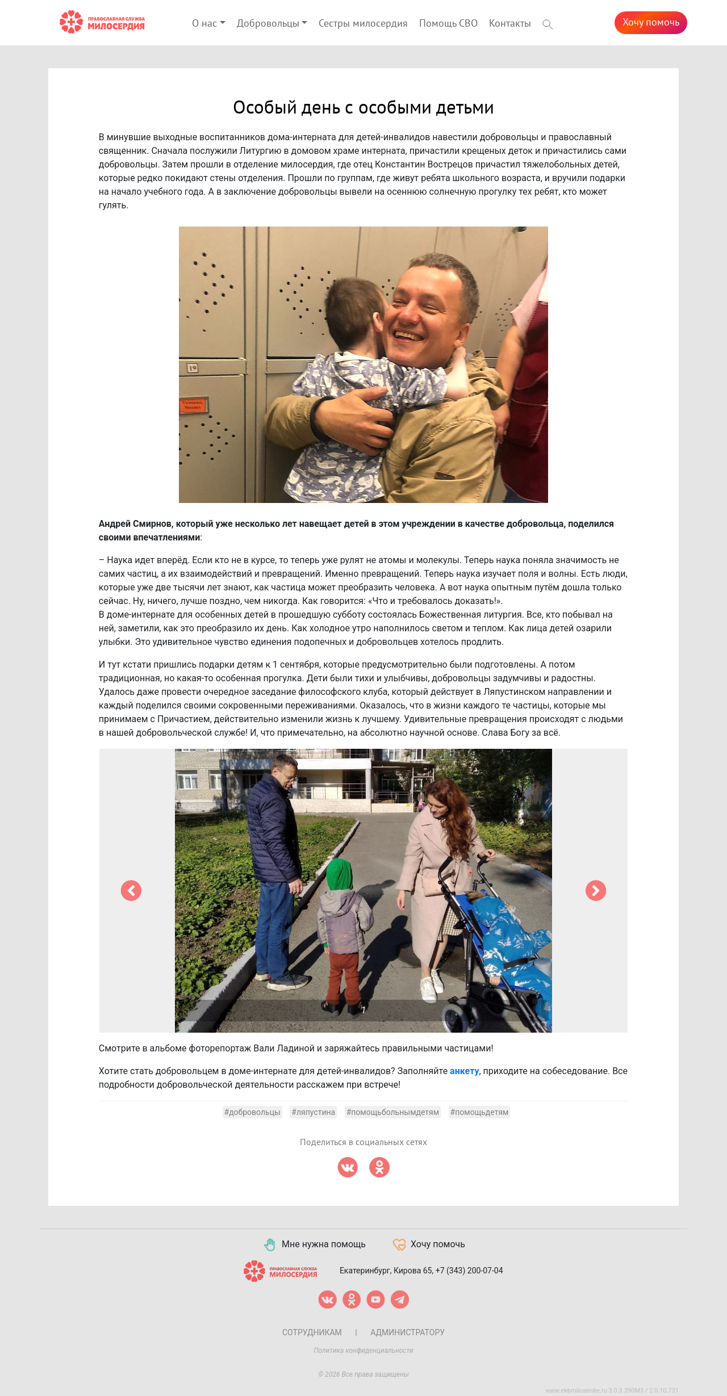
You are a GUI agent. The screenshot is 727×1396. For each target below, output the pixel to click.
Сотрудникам (312, 1332)
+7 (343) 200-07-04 (469, 1270)
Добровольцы (268, 24)
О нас (204, 24)
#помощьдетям (479, 1112)
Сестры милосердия (363, 24)
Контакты (510, 24)
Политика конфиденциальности (363, 1351)
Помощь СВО (448, 24)
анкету (464, 1071)
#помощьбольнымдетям (392, 1112)
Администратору (407, 1332)
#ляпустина (313, 1112)
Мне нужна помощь (314, 1245)
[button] (131, 891)
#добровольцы (252, 1112)
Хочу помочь (650, 22)
